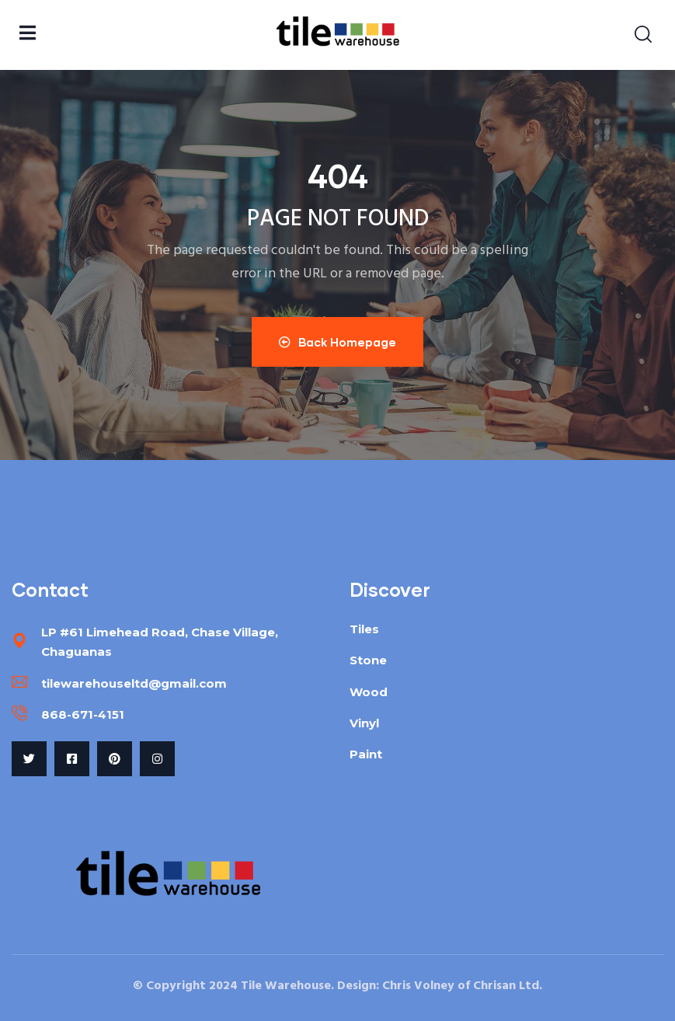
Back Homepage (337, 342)
